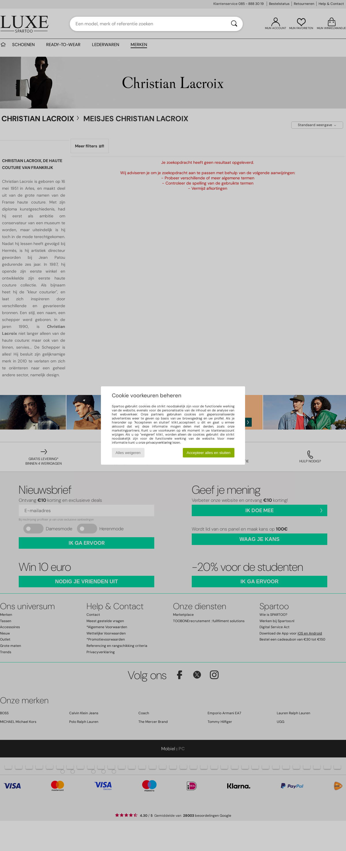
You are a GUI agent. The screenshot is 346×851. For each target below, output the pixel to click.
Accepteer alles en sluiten (208, 453)
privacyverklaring (159, 442)
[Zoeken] (234, 24)
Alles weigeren (128, 453)
